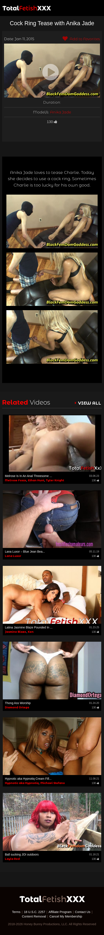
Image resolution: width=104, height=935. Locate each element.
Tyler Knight (55, 480)
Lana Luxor (13, 556)
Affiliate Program (59, 912)
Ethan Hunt (36, 480)
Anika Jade (60, 112)
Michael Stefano (52, 783)
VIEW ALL (89, 403)
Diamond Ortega (17, 707)
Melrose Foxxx (15, 480)
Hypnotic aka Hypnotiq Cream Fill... (28, 778)
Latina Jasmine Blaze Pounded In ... (29, 627)
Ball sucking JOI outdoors (22, 854)
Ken (31, 631)
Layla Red (12, 858)
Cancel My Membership (65, 916)
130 (52, 122)
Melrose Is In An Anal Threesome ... (28, 476)
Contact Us (82, 912)
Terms (16, 912)
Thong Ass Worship (18, 703)
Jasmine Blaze (15, 631)
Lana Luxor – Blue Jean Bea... (25, 551)
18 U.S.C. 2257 (34, 912)
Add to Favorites (81, 38)
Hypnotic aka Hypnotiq (22, 783)
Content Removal (34, 916)
